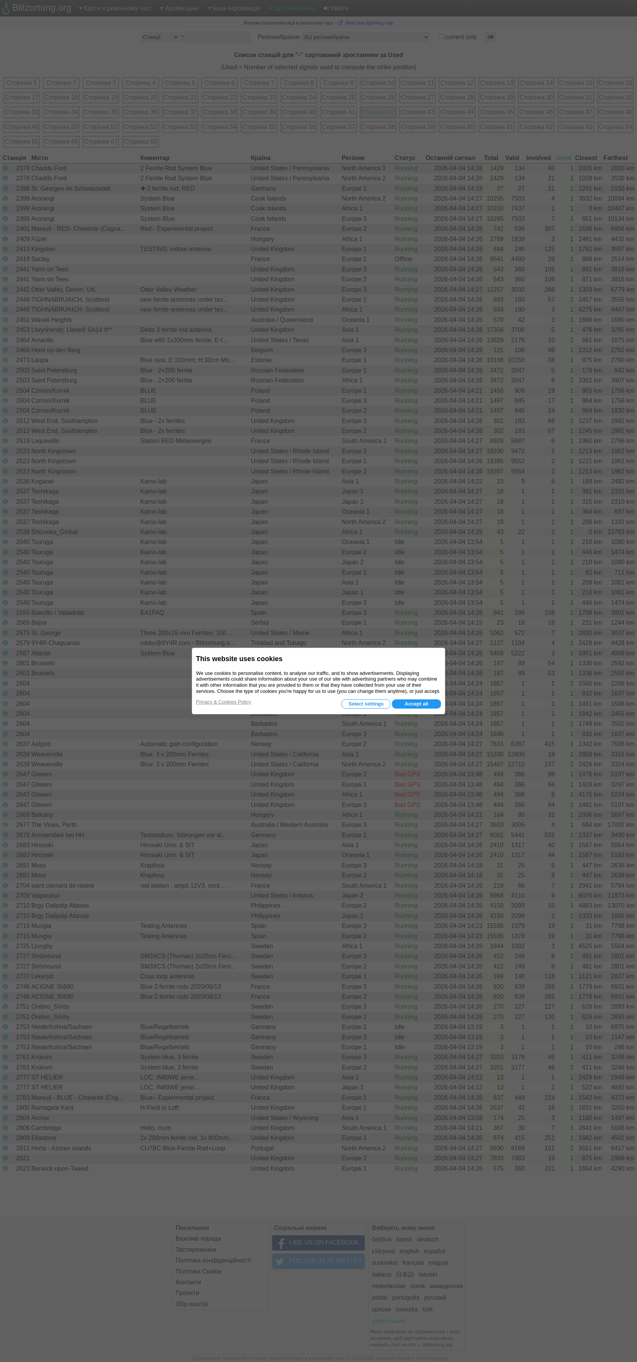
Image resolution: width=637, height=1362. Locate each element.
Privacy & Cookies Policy (223, 702)
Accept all (416, 704)
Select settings (366, 704)
